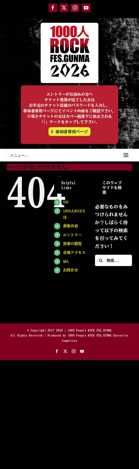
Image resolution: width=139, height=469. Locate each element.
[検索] (100, 260)
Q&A (66, 261)
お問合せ (70, 270)
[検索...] (113, 260)
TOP (66, 202)
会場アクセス (74, 252)
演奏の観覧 (72, 243)
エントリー (72, 235)
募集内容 (70, 226)
